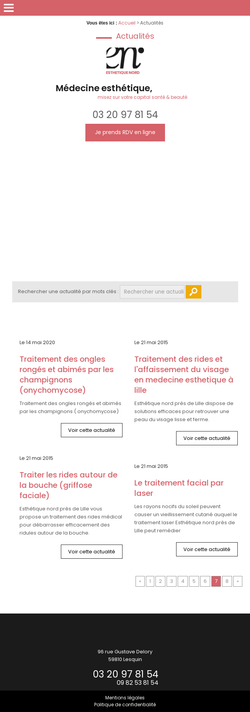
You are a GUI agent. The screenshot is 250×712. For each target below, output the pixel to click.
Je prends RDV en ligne (125, 132)
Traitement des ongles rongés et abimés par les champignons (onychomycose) (67, 374)
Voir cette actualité (91, 430)
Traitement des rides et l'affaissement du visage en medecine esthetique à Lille (184, 374)
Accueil (127, 23)
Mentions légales (125, 697)
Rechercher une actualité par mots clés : (68, 291)
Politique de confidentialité (125, 704)
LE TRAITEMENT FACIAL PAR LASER (179, 488)
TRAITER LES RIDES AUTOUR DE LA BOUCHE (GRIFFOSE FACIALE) (69, 485)
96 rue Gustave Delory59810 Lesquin (125, 655)
